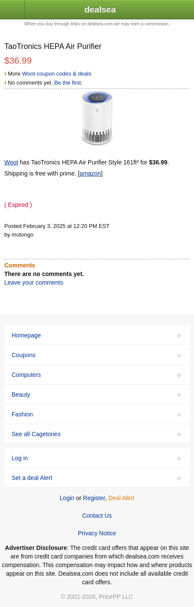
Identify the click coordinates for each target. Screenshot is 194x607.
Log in (96, 458)
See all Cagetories (96, 434)
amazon (90, 173)
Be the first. (68, 82)
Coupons (96, 355)
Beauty (96, 394)
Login (67, 498)
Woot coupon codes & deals (57, 73)
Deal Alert (121, 498)
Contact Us (97, 515)
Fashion (96, 414)
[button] (12, 10)
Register (94, 498)
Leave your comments (33, 282)
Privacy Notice (97, 533)
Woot (11, 162)
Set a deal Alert (96, 477)
